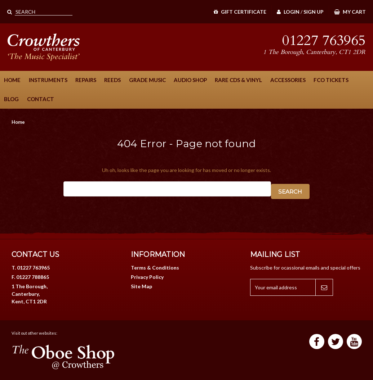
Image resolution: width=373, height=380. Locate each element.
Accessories (288, 80)
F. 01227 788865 (30, 277)
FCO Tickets (331, 80)
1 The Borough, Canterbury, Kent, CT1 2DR (30, 293)
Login (288, 12)
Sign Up (313, 12)
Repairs (85, 80)
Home (12, 80)
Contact (40, 99)
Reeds (112, 80)
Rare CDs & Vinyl (238, 80)
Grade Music (147, 80)
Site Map (141, 286)
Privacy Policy (147, 277)
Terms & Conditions (155, 267)
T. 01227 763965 (31, 267)
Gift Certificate (240, 12)
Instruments (48, 80)
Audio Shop (190, 80)
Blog (11, 99)
